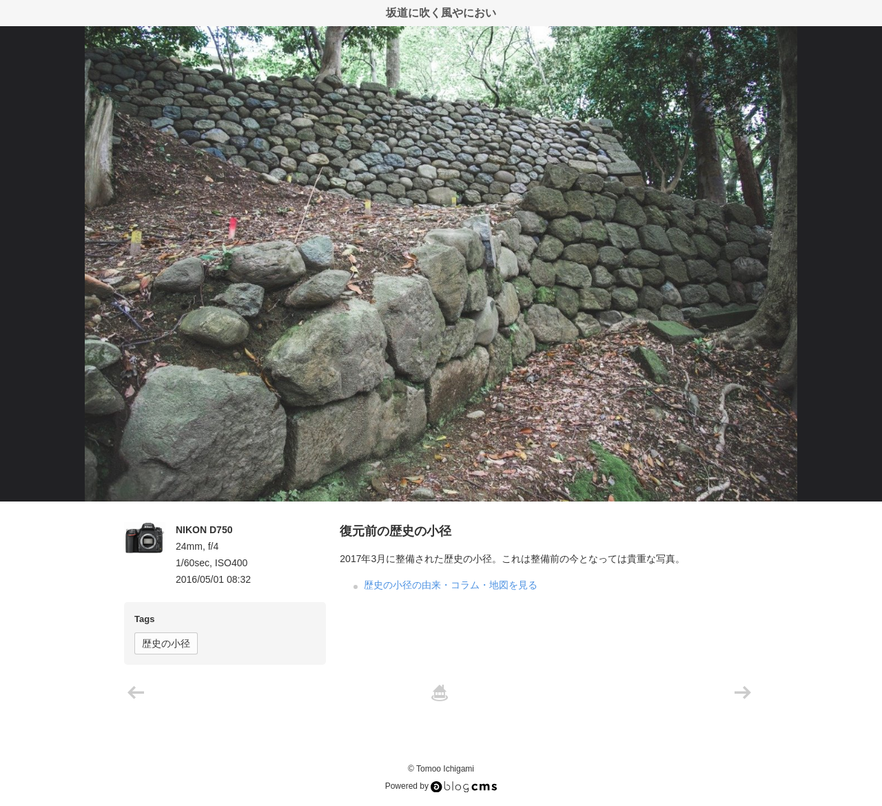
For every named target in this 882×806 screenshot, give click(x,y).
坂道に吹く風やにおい (441, 13)
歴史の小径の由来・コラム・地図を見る (450, 584)
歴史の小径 (166, 643)
